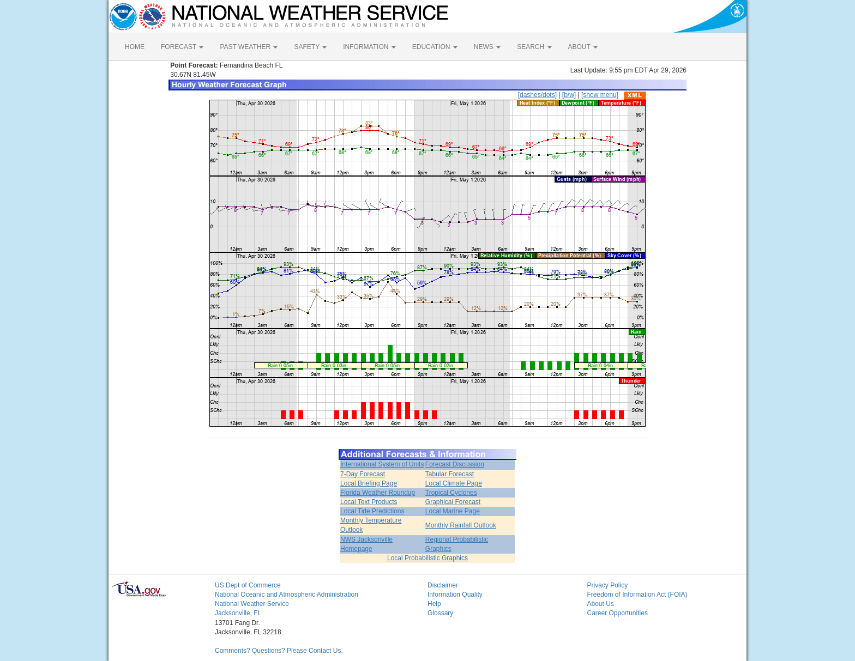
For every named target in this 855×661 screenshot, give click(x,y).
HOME (134, 47)
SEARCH (534, 47)
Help (434, 604)
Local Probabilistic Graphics (427, 558)
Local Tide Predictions (372, 511)
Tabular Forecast (449, 474)
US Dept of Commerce (248, 585)
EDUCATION (434, 47)
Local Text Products (369, 502)
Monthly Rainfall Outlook (460, 525)
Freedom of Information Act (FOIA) (637, 594)
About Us (600, 604)
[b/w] (569, 95)
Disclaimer (443, 585)
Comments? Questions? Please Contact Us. (279, 650)
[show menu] (599, 95)
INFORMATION (369, 47)
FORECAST (182, 47)
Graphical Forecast (452, 502)
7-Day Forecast (362, 474)
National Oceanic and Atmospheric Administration (286, 594)
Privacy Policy (607, 585)
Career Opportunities (617, 613)
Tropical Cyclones (451, 492)
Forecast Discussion (454, 464)
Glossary (440, 613)
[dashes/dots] (537, 95)
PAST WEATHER (249, 47)
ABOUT (583, 47)
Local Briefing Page (368, 483)
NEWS (487, 47)
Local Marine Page (452, 511)
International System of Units (382, 464)
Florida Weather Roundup (377, 492)
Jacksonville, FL (238, 613)
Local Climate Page (453, 483)
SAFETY (310, 47)
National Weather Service (252, 604)
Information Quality (455, 594)
